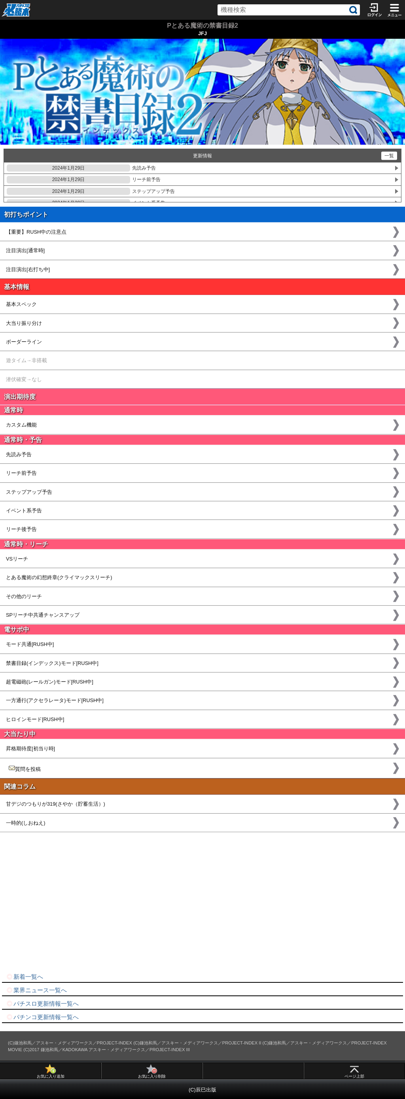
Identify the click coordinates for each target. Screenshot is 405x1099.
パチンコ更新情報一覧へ (42, 1017)
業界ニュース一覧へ (36, 990)
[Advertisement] (202, 902)
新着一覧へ (24, 976)
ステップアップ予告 (91, 191)
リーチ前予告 (84, 179)
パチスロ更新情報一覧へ (42, 1003)
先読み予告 (81, 168)
